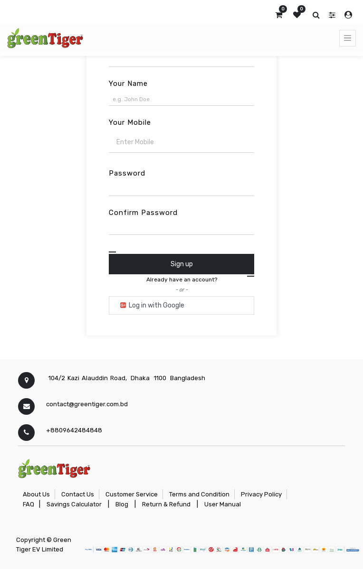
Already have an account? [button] (181, 279)
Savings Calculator (74, 504)
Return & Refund (166, 504)
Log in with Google (151, 305)
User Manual (222, 504)
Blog (121, 504)
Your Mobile (130, 122)
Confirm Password (143, 212)
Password (127, 173)
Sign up (182, 264)
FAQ (28, 504)
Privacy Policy (261, 494)
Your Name (128, 83)
